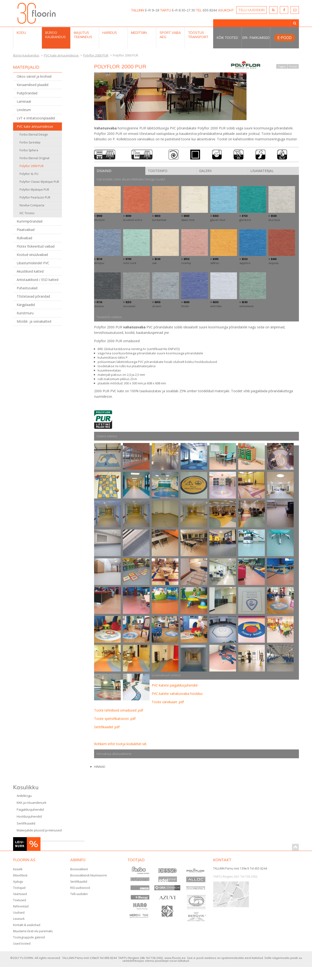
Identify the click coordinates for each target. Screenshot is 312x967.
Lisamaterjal (262, 170)
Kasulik (17, 869)
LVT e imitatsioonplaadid (36, 118)
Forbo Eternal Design (34, 134)
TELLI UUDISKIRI (251, 10)
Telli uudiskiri (79, 894)
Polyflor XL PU (29, 174)
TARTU (165, 10)
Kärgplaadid (26, 304)
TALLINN (137, 10)
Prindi (293, 66)
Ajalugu (18, 882)
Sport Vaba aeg (170, 35)
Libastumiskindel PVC (33, 263)
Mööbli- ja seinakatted (34, 321)
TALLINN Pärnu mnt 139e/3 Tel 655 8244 (240, 868)
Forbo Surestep (30, 142)
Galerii (205, 170)
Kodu (21, 33)
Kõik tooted (227, 38)
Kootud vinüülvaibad (32, 254)
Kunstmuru (25, 313)
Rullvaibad (24, 238)
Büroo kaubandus (55, 35)
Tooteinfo (157, 170)
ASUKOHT (226, 10)
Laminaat (24, 101)
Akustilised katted (30, 271)
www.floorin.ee (175, 958)
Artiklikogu (24, 796)
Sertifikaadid (26, 823)
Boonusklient (79, 869)
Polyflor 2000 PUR (32, 166)
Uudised (19, 913)
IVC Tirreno (27, 213)
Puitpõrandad (27, 93)
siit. (144, 744)
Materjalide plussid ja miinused (39, 830)
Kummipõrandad (29, 221)
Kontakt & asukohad (26, 925)
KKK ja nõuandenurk (31, 802)
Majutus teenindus (83, 35)
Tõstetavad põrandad (33, 296)
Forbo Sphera (29, 150)
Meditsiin (139, 33)
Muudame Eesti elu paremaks (33, 931)
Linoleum (24, 109)
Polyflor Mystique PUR (34, 190)
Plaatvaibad (26, 229)
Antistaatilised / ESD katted (37, 279)
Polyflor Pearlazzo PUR (35, 197)
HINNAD (99, 766)
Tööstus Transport (198, 35)
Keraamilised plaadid (32, 84)
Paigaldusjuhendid (30, 809)
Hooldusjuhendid (29, 816)
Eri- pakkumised (256, 38)
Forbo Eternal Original (34, 158)
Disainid (104, 170)
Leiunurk (19, 919)
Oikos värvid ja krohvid (34, 76)
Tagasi (282, 66)
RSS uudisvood (80, 888)
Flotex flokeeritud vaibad (36, 246)
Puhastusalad (27, 288)
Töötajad (19, 888)
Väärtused (20, 894)
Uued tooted (21, 944)
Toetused (19, 900)
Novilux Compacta (32, 205)
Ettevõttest (20, 875)
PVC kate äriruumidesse (35, 126)
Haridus (109, 33)
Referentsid (21, 906)
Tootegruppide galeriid (29, 937)
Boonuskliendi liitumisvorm (88, 875)
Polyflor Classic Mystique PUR (39, 182)
